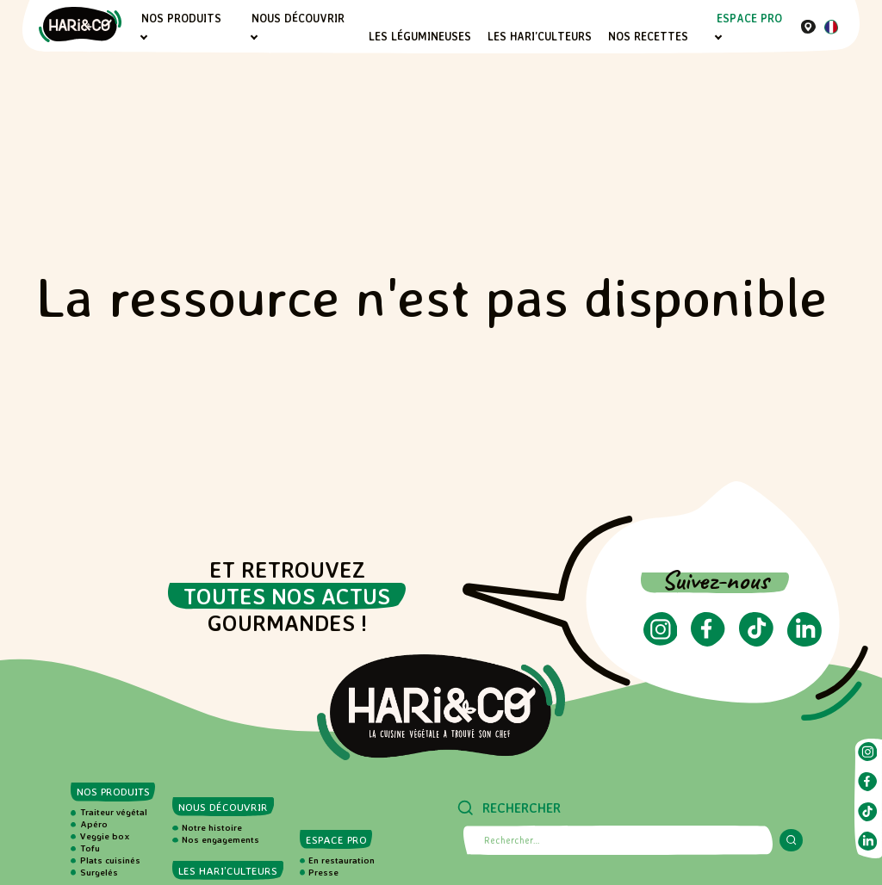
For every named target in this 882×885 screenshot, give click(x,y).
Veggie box (105, 836)
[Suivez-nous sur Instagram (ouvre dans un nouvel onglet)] (660, 640)
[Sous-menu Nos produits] (143, 37)
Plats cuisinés (110, 860)
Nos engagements (220, 839)
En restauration (341, 860)
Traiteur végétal (113, 812)
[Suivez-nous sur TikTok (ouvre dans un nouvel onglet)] (756, 641)
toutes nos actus (286, 596)
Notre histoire (212, 827)
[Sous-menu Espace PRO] (718, 37)
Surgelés (99, 872)
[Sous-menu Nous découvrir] (254, 37)
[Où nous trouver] (808, 26)
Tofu (90, 848)
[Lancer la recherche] (791, 840)
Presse (323, 872)
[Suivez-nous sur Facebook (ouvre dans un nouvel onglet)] (707, 641)
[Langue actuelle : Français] (831, 29)
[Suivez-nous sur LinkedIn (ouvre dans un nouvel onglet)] (804, 641)
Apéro (94, 824)
